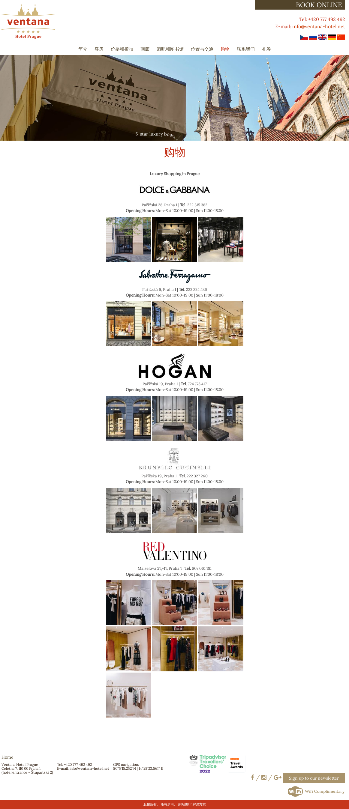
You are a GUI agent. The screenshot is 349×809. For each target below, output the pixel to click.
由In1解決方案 (195, 804)
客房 (99, 49)
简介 (82, 49)
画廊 (144, 49)
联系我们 (246, 49)
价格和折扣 (122, 49)
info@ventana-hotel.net (318, 26)
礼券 (266, 49)
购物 (225, 49)
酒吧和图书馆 (170, 49)
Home (8, 757)
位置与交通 (202, 49)
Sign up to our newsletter (314, 778)
